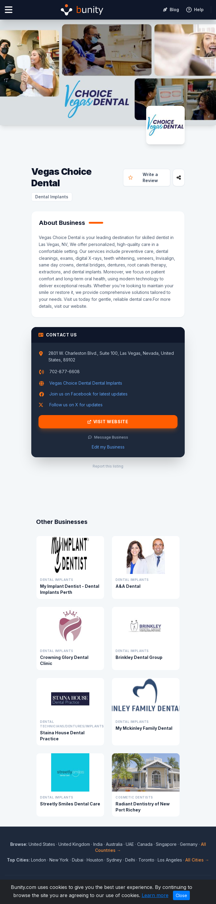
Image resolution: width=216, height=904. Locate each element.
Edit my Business (108, 446)
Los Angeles (170, 859)
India (98, 844)
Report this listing (108, 466)
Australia (114, 844)
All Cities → (197, 859)
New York (59, 859)
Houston (95, 859)
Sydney (114, 859)
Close (181, 895)
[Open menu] (8, 9)
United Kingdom (74, 844)
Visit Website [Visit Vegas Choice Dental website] (108, 421)
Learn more (155, 895)
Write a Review (143, 177)
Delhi (130, 859)
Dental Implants (51, 196)
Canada (145, 844)
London (38, 859)
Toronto (146, 859)
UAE (130, 844)
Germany (189, 844)
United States (42, 844)
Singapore (166, 844)
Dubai (77, 859)
